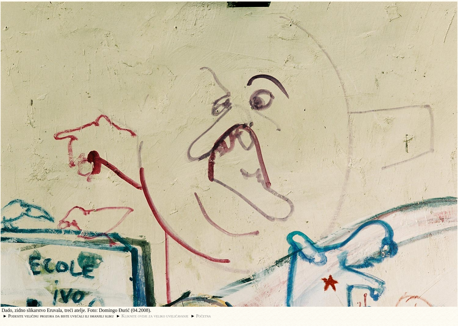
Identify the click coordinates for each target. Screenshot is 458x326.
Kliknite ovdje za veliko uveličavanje (154, 315)
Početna (203, 315)
